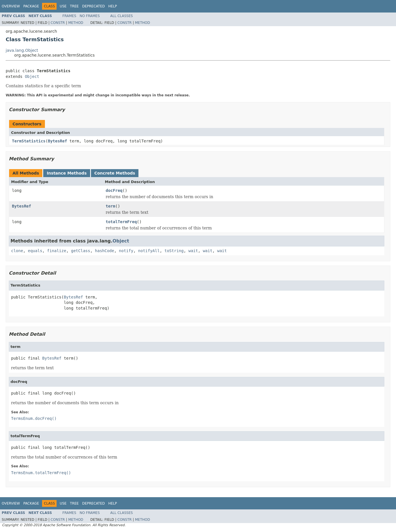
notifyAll (149, 250)
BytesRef (57, 141)
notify (126, 250)
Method (75, 23)
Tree (74, 6)
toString (174, 250)
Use (63, 6)
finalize (56, 250)
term (110, 206)
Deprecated (93, 6)
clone (17, 250)
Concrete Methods (114, 173)
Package (31, 6)
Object (32, 76)
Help (112, 6)
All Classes (121, 16)
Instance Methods (66, 173)
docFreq (114, 190)
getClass (80, 250)
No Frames (90, 16)
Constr (58, 23)
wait (193, 250)
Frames (69, 16)
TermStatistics (28, 141)
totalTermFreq (121, 221)
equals (35, 250)
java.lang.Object (22, 50)
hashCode (104, 250)
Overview (11, 6)
